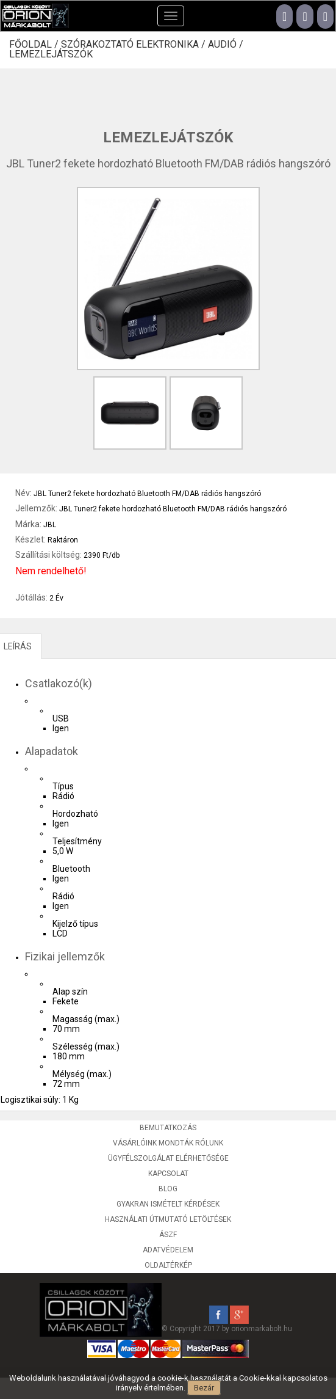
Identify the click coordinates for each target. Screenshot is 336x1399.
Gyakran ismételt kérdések (168, 1204)
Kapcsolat (168, 1173)
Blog (168, 1189)
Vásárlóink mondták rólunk (168, 1143)
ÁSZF (168, 1234)
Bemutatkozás (168, 1127)
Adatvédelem (168, 1250)
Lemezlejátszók (51, 54)
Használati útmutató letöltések (168, 1219)
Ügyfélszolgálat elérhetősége (168, 1158)
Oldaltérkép (168, 1265)
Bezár (204, 1387)
